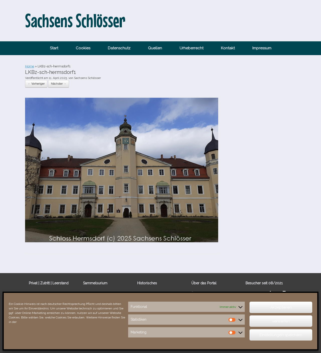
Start (54, 48)
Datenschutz (119, 48)
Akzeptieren (281, 307)
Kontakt (228, 48)
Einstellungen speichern (281, 335)
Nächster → (58, 83)
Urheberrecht (191, 48)
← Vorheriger (36, 83)
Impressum (261, 48)
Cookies (83, 48)
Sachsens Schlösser (87, 78)
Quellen (155, 48)
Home (29, 66)
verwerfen (281, 321)
